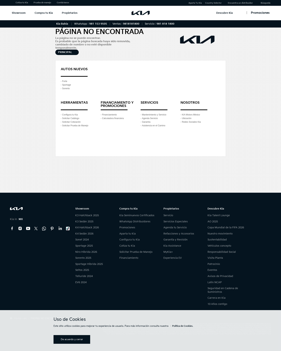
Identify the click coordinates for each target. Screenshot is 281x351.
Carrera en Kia (216, 297)
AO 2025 (213, 221)
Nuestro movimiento (220, 233)
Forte (64, 81)
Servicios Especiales (175, 221)
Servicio (168, 215)
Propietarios (69, 12)
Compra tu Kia (44, 12)
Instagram (20, 228)
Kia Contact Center (44, 228)
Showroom (19, 12)
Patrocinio (214, 264)
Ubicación (187, 118)
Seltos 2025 (82, 270)
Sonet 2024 (82, 239)
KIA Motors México (191, 114)
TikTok (68, 228)
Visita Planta (215, 257)
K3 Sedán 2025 (84, 221)
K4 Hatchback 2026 (87, 227)
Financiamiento (109, 114)
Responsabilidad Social (222, 251)
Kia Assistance (172, 245)
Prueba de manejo (42, 2)
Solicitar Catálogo (70, 118)
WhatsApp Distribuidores (134, 221)
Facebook (12, 228)
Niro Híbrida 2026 (86, 251)
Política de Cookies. (182, 326)
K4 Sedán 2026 (84, 233)
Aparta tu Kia (127, 233)
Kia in (16, 219)
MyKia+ (168, 251)
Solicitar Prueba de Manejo (75, 125)
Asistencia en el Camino (153, 125)
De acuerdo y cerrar (72, 339)
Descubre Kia (224, 12)
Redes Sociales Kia (191, 122)
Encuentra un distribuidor (240, 3)
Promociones (127, 227)
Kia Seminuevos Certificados (136, 215)
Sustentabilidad (217, 239)
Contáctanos (63, 2)
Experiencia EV (172, 257)
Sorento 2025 (83, 257)
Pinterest (52, 228)
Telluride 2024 (84, 276)
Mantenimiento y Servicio (154, 114)
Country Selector (213, 3)
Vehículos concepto (219, 245)
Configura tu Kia (70, 114)
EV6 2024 (81, 282)
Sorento (66, 88)
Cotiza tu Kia (22, 2)
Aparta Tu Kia (195, 3)
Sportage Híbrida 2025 (89, 264)
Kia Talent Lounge (219, 215)
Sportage (66, 85)
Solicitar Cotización (71, 122)
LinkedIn (60, 228)
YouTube (28, 228)
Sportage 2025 (84, 245)
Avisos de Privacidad (220, 276)
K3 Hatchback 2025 (87, 215)
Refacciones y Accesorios (178, 233)
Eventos (212, 270)
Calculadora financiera (113, 118)
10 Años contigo (217, 304)
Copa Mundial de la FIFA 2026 (226, 227)
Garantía (146, 122)
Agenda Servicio (150, 118)
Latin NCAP (215, 282)
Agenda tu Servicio (175, 227)
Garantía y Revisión (175, 239)
